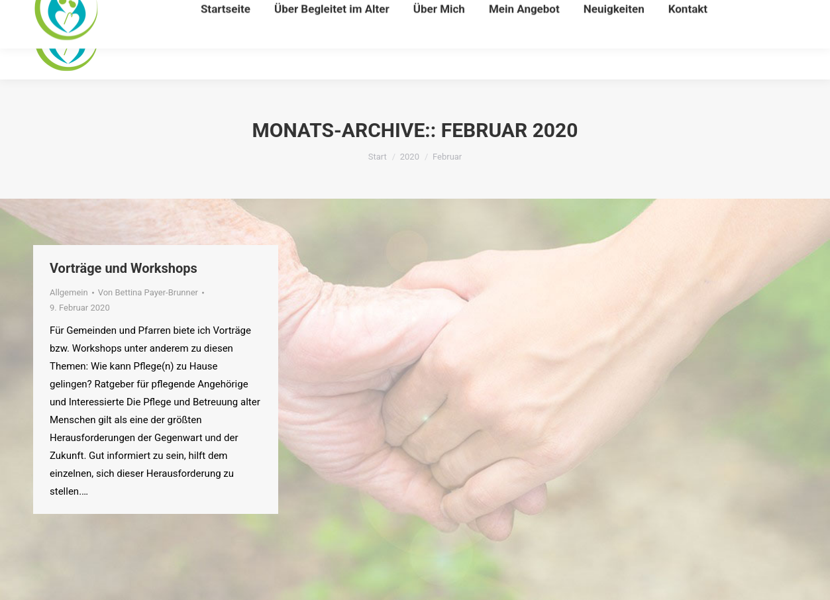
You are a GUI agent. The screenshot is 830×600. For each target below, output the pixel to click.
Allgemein (69, 292)
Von (148, 292)
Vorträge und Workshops (123, 268)
